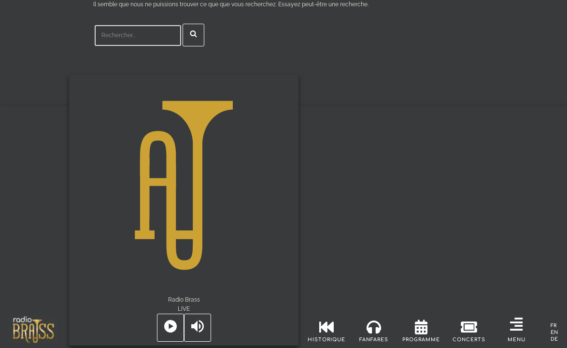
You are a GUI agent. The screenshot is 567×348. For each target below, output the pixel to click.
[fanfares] (374, 327)
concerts (469, 339)
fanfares (373, 339)
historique (326, 339)
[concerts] (469, 327)
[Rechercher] (138, 35)
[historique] (326, 327)
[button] (516, 324)
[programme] (421, 327)
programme (421, 339)
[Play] (170, 328)
